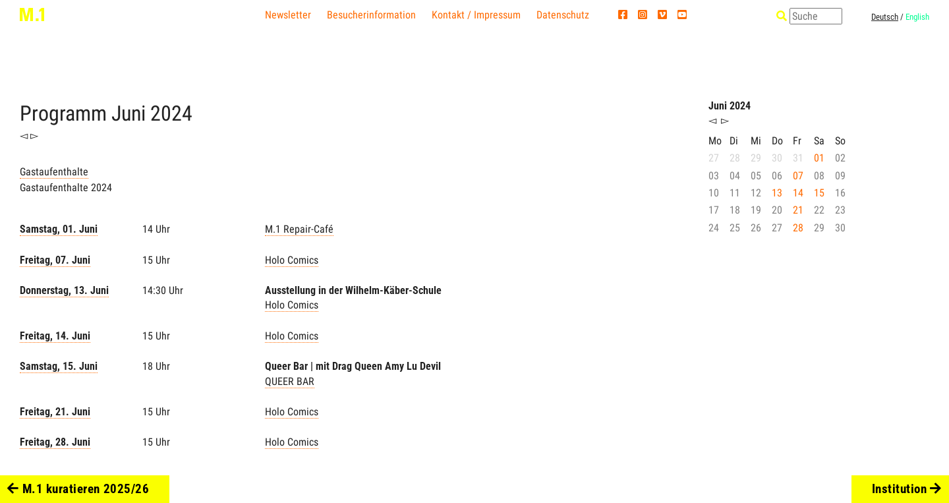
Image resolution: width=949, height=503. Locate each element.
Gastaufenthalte (54, 171)
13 (777, 193)
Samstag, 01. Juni (59, 229)
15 (819, 193)
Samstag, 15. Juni (59, 366)
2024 (171, 113)
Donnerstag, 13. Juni (64, 290)
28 (798, 228)
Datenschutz (562, 15)
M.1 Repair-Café (299, 229)
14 (798, 193)
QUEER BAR (289, 381)
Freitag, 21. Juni (55, 411)
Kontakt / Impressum (476, 15)
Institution (907, 488)
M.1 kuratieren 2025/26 (78, 488)
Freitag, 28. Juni (55, 442)
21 (798, 210)
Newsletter (288, 15)
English (917, 17)
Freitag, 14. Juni (55, 336)
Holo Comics (291, 260)
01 (819, 158)
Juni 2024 (729, 106)
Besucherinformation (371, 15)
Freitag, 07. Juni (55, 260)
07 (798, 175)
